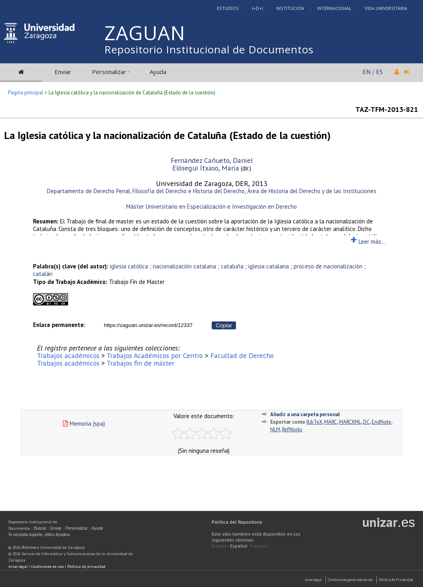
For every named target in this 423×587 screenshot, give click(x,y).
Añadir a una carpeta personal (305, 414)
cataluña (232, 266)
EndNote (381, 422)
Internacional (334, 8)
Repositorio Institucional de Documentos (209, 49)
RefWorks (292, 429)
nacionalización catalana (184, 266)
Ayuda (158, 72)
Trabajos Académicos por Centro (155, 355)
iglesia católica (129, 266)
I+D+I (257, 8)
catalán (43, 274)
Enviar (63, 72)
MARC (330, 422)
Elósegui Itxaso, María (205, 167)
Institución (290, 8)
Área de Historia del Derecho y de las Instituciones (311, 191)
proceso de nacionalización (328, 266)
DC (366, 422)
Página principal (25, 92)
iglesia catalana (268, 266)
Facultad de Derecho (242, 355)
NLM (275, 429)
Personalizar (109, 72)
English (220, 546)
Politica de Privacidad (396, 579)
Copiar (224, 325)
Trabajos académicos (68, 355)
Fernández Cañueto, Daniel (212, 160)
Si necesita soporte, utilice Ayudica (39, 534)
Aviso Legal (313, 579)
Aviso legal (17, 566)
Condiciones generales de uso (350, 579)
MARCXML (350, 422)
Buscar (40, 528)
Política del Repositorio (237, 522)
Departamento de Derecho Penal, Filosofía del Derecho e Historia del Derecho (146, 191)
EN (366, 72)
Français (259, 546)
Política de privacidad (86, 566)
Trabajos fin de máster (140, 363)
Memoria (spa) (84, 423)
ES (379, 72)
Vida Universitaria (386, 8)
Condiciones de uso (47, 566)
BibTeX (314, 422)
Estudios (228, 8)
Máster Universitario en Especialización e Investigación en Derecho (211, 206)
